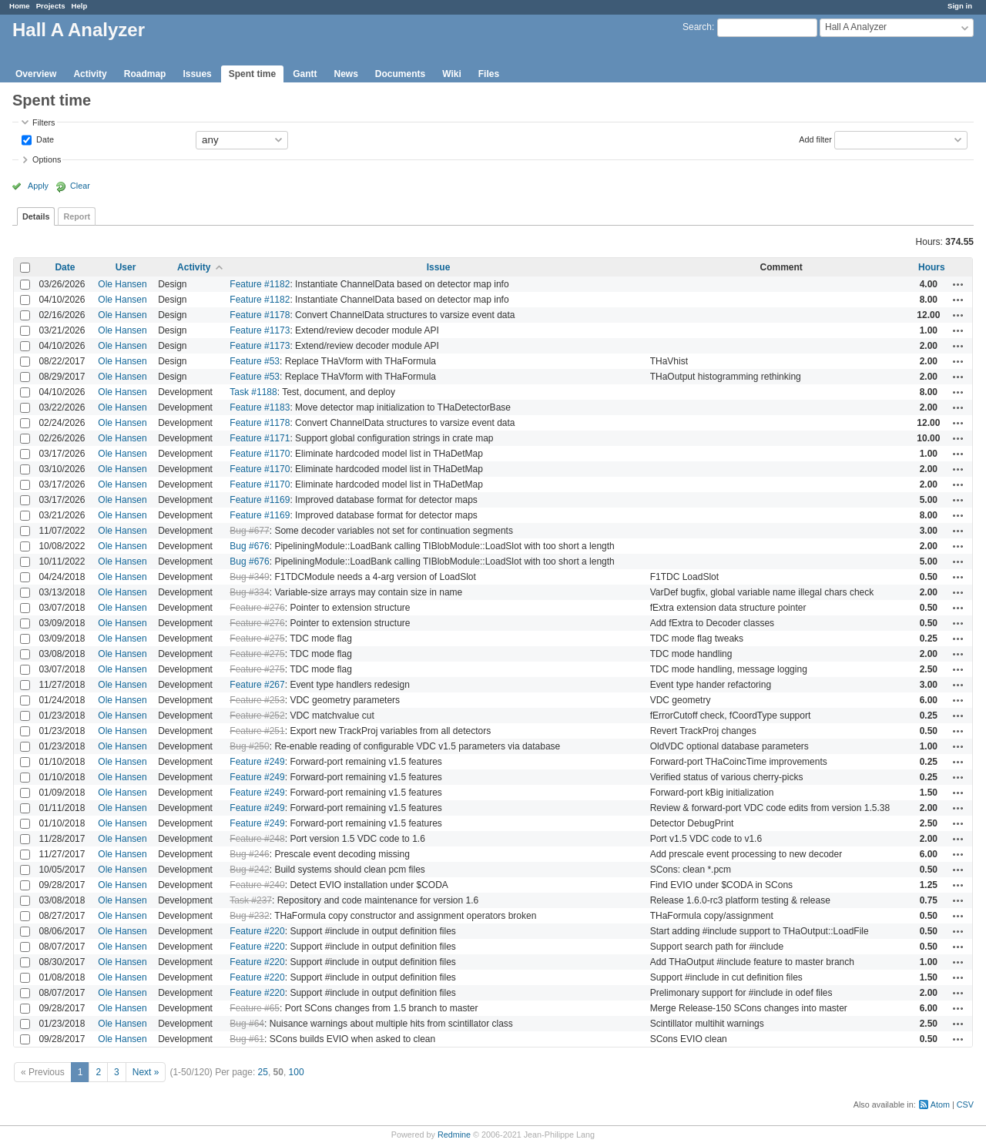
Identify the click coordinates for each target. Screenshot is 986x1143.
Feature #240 (257, 885)
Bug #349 (249, 577)
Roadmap (145, 74)
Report (76, 216)
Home (19, 6)
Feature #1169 (260, 499)
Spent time (252, 74)
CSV (965, 1104)
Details (35, 216)
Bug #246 (249, 854)
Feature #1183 (260, 407)
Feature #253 (257, 700)
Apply (38, 185)
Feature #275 (257, 638)
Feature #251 (257, 731)
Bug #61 (247, 1039)
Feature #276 (257, 607)
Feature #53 (255, 361)
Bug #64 (247, 1023)
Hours (931, 267)
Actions (958, 284)
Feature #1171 (260, 438)
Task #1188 (253, 392)
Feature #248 (257, 838)
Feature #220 (257, 931)
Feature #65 (255, 1008)
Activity (89, 74)
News (345, 74)
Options (46, 159)
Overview (35, 74)
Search (697, 27)
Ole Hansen (122, 284)
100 (296, 1072)
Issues (197, 74)
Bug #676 (249, 546)
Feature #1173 (260, 330)
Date (44, 138)
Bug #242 (249, 869)
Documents (400, 74)
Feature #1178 (260, 315)
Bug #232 (249, 915)
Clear (80, 185)
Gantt (305, 74)
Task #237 (251, 900)
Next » (145, 1072)
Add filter (815, 138)
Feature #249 (257, 761)
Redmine (454, 1134)
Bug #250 (249, 746)
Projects (50, 6)
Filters (43, 122)
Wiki (451, 74)
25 (263, 1072)
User (126, 267)
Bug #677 (249, 530)
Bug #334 (249, 592)
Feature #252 (257, 715)
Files (488, 74)
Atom (940, 1104)
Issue (439, 267)
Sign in (959, 6)
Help (80, 6)
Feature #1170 (260, 453)
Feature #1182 (260, 284)
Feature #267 (257, 684)
